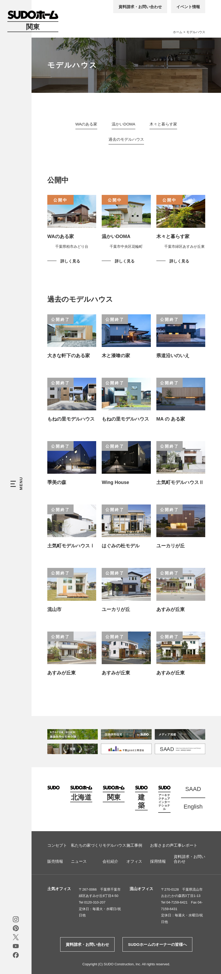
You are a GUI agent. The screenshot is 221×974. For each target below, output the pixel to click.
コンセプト (57, 845)
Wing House (115, 482)
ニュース (79, 861)
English (193, 806)
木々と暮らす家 (163, 124)
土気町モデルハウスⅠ (71, 545)
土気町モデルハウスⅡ (180, 482)
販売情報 (55, 861)
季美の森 (56, 482)
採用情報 (158, 861)
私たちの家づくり (86, 845)
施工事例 (134, 845)
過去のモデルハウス (126, 139)
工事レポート (185, 845)
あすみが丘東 (170, 609)
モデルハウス (114, 845)
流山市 (54, 609)
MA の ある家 (170, 419)
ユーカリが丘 (170, 545)
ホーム (177, 32)
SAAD (193, 789)
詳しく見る (70, 261)
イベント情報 (188, 6)
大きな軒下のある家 (68, 355)
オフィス (134, 861)
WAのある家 (86, 124)
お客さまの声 (162, 845)
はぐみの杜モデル (123, 545)
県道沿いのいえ (172, 355)
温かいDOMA (123, 124)
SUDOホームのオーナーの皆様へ (157, 944)
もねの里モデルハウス (71, 419)
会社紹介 (110, 861)
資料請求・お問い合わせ (140, 6)
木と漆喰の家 (116, 355)
